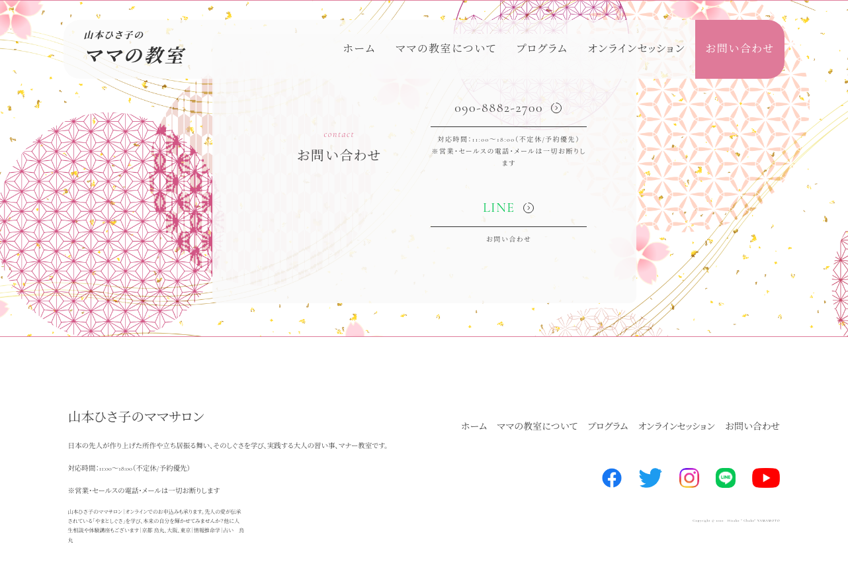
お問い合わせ (740, 49)
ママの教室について (446, 49)
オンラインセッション (636, 49)
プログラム (542, 49)
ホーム (359, 49)
